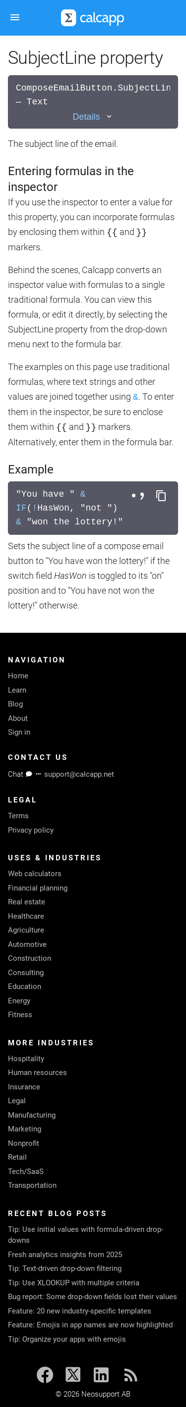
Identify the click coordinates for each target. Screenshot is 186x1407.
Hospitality (26, 1058)
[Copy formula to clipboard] (161, 496)
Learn (17, 690)
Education (24, 986)
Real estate (26, 901)
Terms (18, 815)
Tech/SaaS (26, 1171)
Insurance (24, 1086)
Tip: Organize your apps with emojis (67, 1339)
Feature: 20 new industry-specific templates (79, 1311)
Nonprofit (23, 1143)
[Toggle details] (92, 117)
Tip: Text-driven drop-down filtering (65, 1268)
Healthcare (26, 916)
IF (21, 508)
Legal (17, 1100)
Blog (15, 704)
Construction (29, 958)
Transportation (32, 1185)
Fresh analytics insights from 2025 (65, 1254)
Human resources (37, 1072)
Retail (17, 1157)
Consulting (26, 972)
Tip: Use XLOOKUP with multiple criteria (73, 1282)
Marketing (24, 1129)
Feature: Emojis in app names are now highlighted (90, 1324)
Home (18, 675)
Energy (19, 1000)
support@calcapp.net (79, 774)
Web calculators (35, 873)
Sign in (19, 732)
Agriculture (26, 930)
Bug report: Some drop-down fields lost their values (92, 1296)
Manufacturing (32, 1115)
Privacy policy (31, 830)
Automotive (27, 944)
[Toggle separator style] (139, 496)
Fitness (20, 1014)
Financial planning (37, 888)
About (18, 718)
